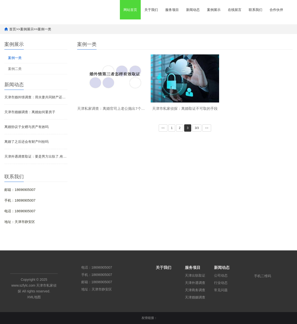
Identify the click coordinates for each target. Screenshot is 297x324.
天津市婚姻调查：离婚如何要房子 (29, 112)
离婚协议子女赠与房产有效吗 (26, 127)
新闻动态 (193, 10)
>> (206, 128)
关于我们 (151, 10)
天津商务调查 (195, 290)
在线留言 (234, 10)
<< (163, 128)
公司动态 (221, 275)
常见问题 (221, 290)
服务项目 (172, 10)
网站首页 (130, 10)
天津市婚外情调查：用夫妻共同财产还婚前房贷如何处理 (35, 97)
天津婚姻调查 (195, 297)
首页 (12, 29)
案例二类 (15, 69)
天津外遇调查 (195, 283)
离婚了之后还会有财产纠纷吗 (26, 142)
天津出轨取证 (195, 275)
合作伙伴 (276, 10)
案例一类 (44, 29)
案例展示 (214, 10)
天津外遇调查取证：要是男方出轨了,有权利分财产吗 (35, 156)
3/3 (197, 128)
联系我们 (255, 10)
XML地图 (34, 297)
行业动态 (221, 283)
